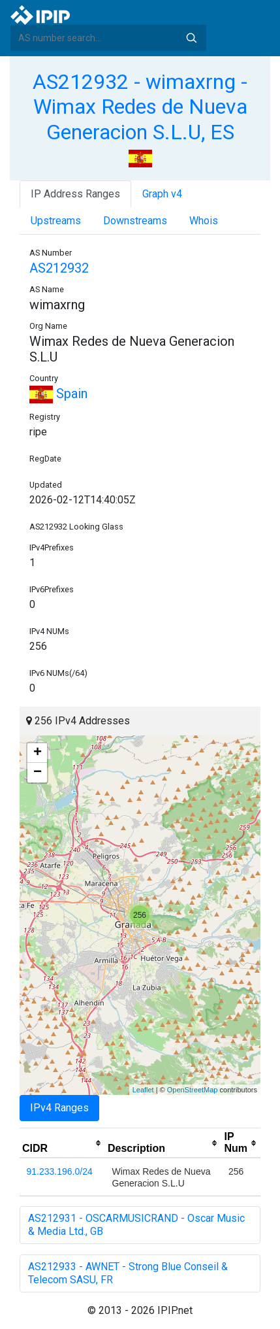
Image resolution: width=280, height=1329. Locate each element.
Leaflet (143, 1090)
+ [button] (37, 753)
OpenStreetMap (192, 1090)
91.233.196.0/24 (60, 1171)
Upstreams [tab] (56, 220)
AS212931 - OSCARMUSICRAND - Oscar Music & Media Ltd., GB (136, 1224)
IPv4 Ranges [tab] (59, 1108)
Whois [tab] (203, 220)
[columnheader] (62, 1143)
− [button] (37, 772)
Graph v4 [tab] (162, 194)
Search (191, 38)
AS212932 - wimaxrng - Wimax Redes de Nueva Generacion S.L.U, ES (140, 106)
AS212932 (59, 268)
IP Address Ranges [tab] (75, 194)
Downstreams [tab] (135, 220)
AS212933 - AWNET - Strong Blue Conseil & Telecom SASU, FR (128, 1273)
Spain (58, 393)
